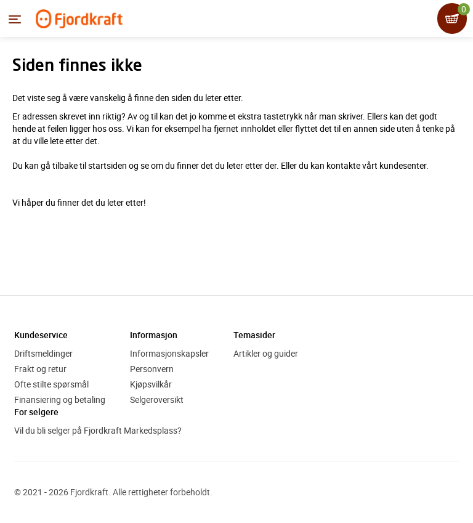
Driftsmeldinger (43, 353)
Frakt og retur (40, 369)
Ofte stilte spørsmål (51, 384)
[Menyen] (15, 19)
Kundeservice (41, 335)
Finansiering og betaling (59, 399)
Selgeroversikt (157, 399)
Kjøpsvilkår (151, 384)
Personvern (152, 369)
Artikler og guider (265, 353)
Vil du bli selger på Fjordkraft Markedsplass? (98, 430)
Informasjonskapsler (169, 353)
